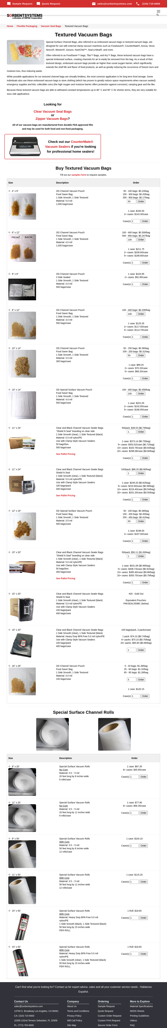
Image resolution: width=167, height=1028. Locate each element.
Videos (133, 1008)
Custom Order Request (109, 1004)
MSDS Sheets (137, 999)
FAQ (132, 1013)
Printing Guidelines (139, 1004)
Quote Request (48, 3)
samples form (78, 163)
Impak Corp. (76, 1023)
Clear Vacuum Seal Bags (44, 111)
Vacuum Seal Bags (51, 26)
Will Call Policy (74, 1008)
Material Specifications (141, 994)
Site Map (71, 1013)
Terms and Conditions (78, 999)
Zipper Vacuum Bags (43, 118)
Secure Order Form (108, 1013)
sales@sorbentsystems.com (112, 3)
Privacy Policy (74, 1004)
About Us (72, 994)
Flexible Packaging (27, 26)
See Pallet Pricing (65, 442)
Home (10, 26)
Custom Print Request (109, 1008)
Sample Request (19, 3)
